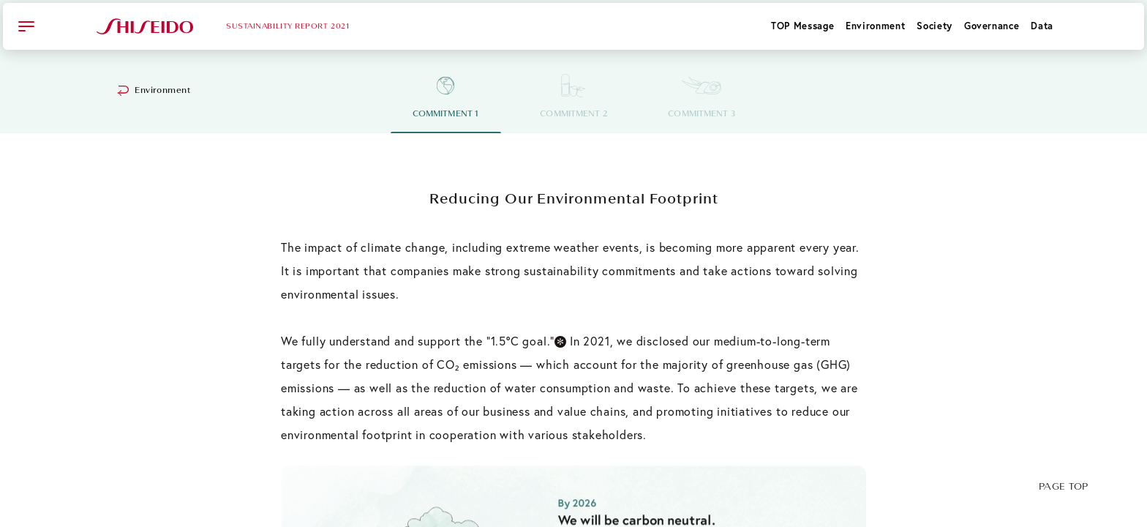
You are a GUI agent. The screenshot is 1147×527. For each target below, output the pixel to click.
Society (934, 26)
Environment (875, 26)
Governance (992, 26)
